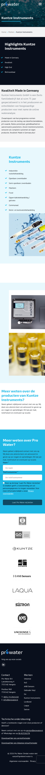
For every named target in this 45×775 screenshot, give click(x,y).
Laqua (26, 705)
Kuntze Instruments (32, 698)
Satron (26, 709)
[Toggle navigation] (40, 4)
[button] (3, 665)
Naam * (6, 462)
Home (3, 32)
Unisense (27, 678)
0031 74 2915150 (11, 697)
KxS (25, 682)
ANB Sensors (29, 686)
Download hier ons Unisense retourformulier (19, 743)
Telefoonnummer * (10, 472)
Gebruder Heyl (29, 690)
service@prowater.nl (34, 730)
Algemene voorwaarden (19, 761)
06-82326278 (24, 733)
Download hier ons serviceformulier (15, 738)
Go (25, 694)
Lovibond (27, 701)
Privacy (33, 761)
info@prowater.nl (10, 700)
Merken (11, 32)
